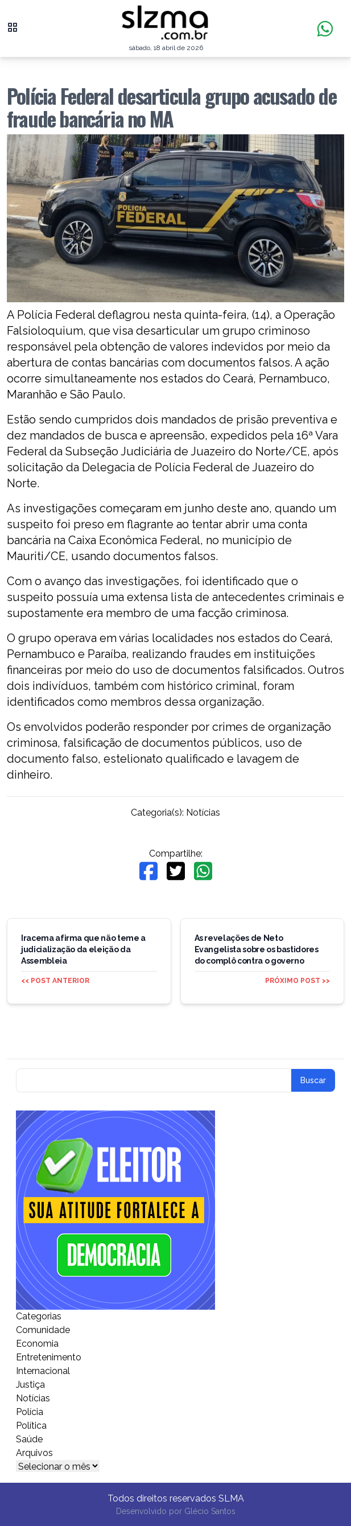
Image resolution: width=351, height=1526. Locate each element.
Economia (37, 1343)
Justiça (30, 1384)
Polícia (29, 1411)
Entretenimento (48, 1357)
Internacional (43, 1370)
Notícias (203, 812)
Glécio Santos (210, 1511)
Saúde (29, 1439)
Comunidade (43, 1330)
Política (31, 1425)
